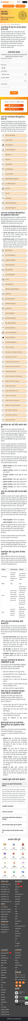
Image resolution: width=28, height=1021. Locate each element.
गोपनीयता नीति (18, 955)
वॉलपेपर (2, 995)
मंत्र (15, 941)
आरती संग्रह (3, 992)
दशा (1, 1004)
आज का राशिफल (4, 907)
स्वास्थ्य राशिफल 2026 (5, 889)
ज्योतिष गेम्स (17, 887)
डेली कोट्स (3, 997)
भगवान (16, 916)
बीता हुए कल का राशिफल (6, 912)
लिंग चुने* (3, 65)
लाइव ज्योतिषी (3, 960)
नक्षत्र (16, 938)
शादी (16, 909)
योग (2, 980)
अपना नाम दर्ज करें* (6, 58)
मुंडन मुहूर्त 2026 (4, 932)
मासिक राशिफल (4, 916)
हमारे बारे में (17, 962)
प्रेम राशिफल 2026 (4, 887)
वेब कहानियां (3, 990)
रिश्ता (16, 906)
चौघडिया (16, 923)
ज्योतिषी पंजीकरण (18, 965)
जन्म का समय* (5, 78)
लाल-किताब (3, 1007)
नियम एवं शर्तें (17, 957)
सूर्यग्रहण (16, 889)
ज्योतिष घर (3, 975)
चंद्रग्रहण (16, 891)
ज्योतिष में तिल (4, 1002)
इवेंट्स (16, 967)
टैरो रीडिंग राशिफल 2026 (6, 884)
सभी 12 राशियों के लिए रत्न (20, 926)
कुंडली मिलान (3, 970)
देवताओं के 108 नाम (5, 1012)
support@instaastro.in (22, 979)
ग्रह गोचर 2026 (18, 933)
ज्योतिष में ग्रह (17, 936)
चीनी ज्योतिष (17, 899)
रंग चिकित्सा (3, 982)
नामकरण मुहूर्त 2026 (5, 929)
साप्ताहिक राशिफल (4, 914)
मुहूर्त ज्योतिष (17, 901)
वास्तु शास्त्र (17, 931)
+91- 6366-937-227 (22, 975)
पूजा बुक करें (3, 955)
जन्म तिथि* (4, 71)
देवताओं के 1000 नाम (5, 1014)
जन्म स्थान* (4, 84)
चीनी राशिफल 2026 (5, 899)
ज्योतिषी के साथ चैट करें (8, 6)
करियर (16, 960)
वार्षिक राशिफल (4, 919)
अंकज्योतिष (17, 904)
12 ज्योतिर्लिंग (17, 943)
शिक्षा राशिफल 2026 (5, 896)
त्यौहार (16, 911)
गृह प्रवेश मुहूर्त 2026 (5, 927)
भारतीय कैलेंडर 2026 (19, 894)
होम (2, 24)
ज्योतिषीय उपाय (18, 928)
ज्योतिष (16, 914)
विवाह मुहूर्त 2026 (4, 924)
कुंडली (2, 965)
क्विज (16, 884)
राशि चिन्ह (3, 999)
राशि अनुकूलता (4, 977)
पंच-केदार (17, 946)
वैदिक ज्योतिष (7, 24)
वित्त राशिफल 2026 (5, 894)
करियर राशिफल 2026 (5, 891)
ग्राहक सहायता (17, 953)
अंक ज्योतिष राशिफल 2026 (6, 901)
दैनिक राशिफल (4, 963)
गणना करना (14, 92)
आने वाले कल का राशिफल (6, 909)
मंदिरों (16, 919)
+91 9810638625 (20, 977)
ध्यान (2, 985)
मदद (16, 970)
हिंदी (18, 2)
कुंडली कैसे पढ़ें (4, 968)
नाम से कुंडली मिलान (5, 953)
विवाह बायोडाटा (4, 972)
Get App (25, 2)
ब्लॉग (2, 987)
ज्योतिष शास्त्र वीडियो (5, 1009)
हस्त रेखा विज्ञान (18, 921)
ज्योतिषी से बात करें (20, 6)
